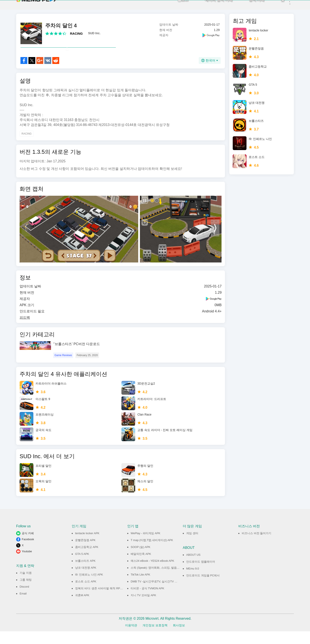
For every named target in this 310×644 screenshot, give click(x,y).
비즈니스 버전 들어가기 (256, 546)
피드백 (25, 330)
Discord (24, 599)
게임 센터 (192, 546)
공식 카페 (250, 7)
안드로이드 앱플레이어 (200, 574)
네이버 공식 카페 (212, 7)
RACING (76, 37)
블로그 (176, 7)
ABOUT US (193, 567)
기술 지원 (26, 585)
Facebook (28, 552)
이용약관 (131, 638)
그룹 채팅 (26, 592)
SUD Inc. (94, 36)
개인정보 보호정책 (155, 638)
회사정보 (179, 638)
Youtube (27, 564)
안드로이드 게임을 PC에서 (203, 588)
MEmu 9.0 (192, 581)
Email (23, 606)
